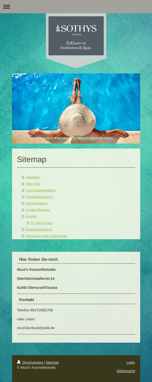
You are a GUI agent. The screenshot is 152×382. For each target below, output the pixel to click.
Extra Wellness (36, 203)
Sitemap (52, 362)
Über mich (33, 184)
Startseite (33, 177)
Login (130, 362)
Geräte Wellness (38, 210)
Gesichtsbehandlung (41, 190)
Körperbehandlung (39, 197)
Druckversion (30, 362)
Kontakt (31, 216)
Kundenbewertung (39, 229)
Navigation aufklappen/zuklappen (76, 6)
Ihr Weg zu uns (42, 223)
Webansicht (126, 371)
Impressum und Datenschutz (46, 236)
